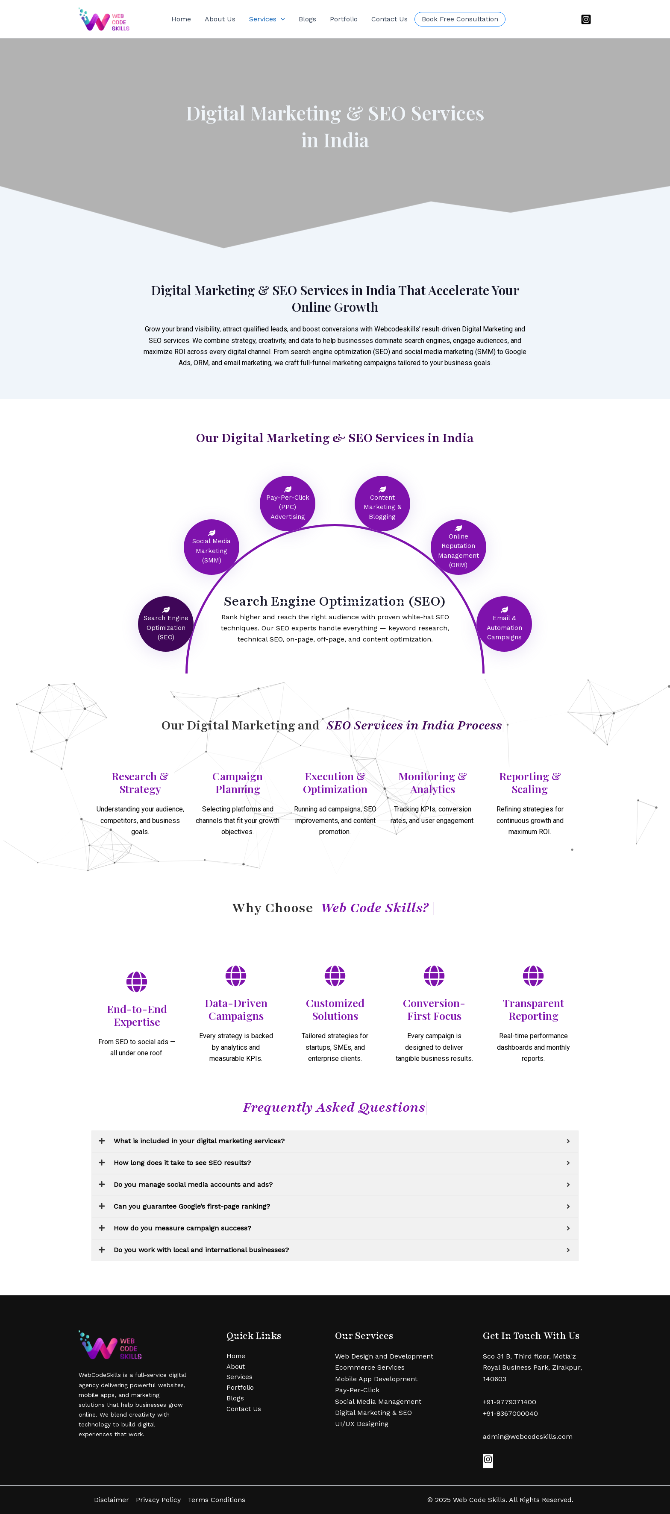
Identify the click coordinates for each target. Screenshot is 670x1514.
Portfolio (344, 19)
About (235, 1367)
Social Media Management (378, 1401)
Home (181, 19)
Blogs (307, 19)
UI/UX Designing (361, 1424)
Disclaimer (111, 1500)
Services (267, 19)
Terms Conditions (216, 1500)
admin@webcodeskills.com (528, 1436)
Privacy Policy (158, 1500)
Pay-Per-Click (357, 1390)
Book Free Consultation (460, 19)
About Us (220, 19)
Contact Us (389, 19)
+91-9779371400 (509, 1402)
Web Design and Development (384, 1356)
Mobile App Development (376, 1379)
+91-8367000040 (510, 1413)
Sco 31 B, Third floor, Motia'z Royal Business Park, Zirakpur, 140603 (532, 1367)
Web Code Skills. (481, 1500)
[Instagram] (586, 19)
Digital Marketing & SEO (373, 1413)
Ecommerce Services (370, 1367)
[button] (280, 19)
